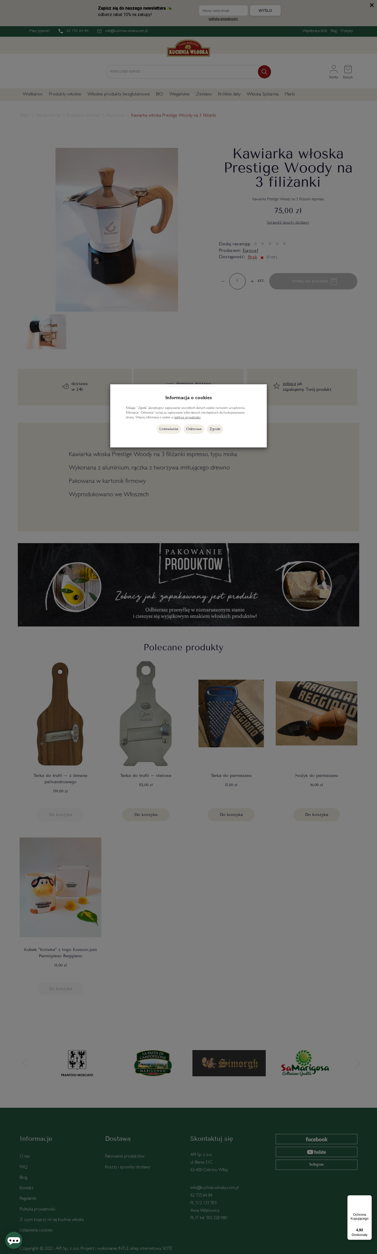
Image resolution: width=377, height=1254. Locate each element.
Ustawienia (168, 429)
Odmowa (194, 429)
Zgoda (214, 429)
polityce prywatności (187, 417)
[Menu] (368, 1198)
